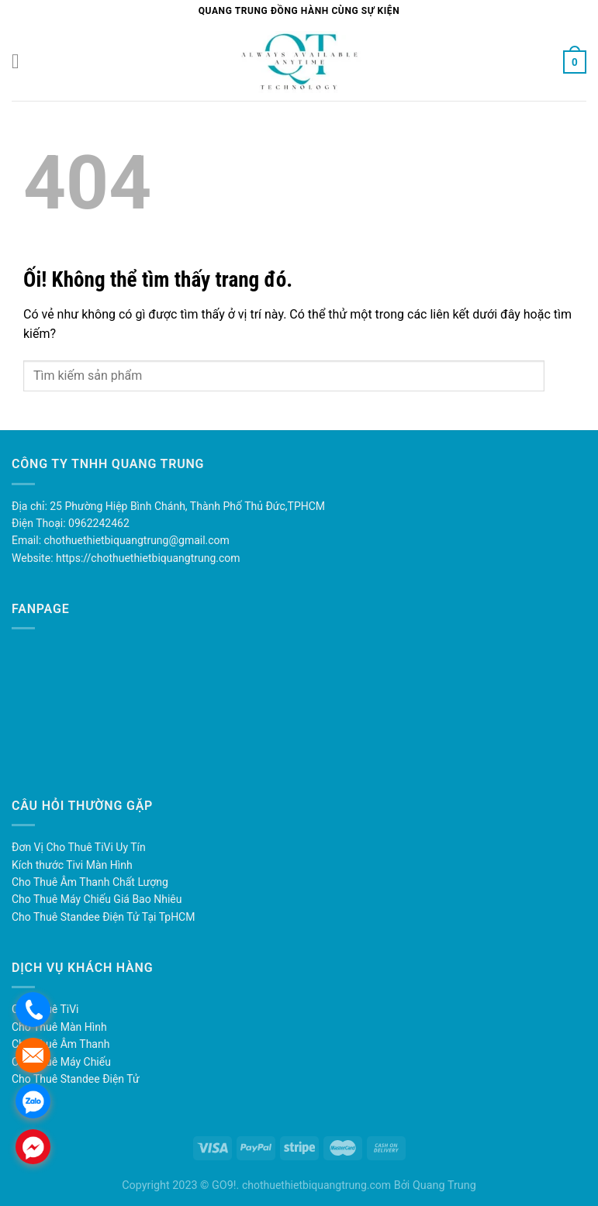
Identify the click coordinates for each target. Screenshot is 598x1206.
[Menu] (21, 62)
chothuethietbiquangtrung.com (316, 1185)
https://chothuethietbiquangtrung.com (148, 558)
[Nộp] (559, 375)
